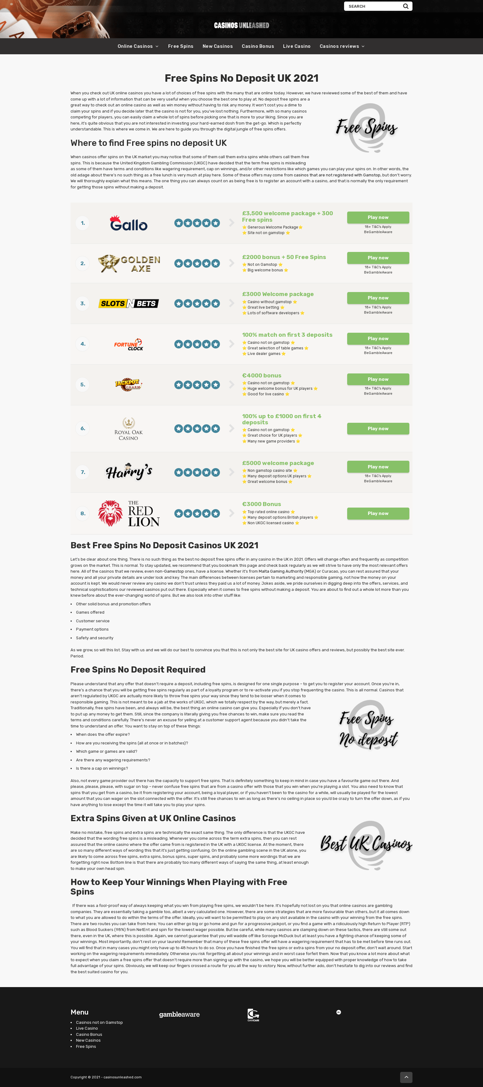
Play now (378, 217)
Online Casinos (135, 46)
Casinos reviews (339, 46)
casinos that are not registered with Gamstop (337, 175)
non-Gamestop (169, 571)
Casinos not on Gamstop (99, 1022)
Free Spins (181, 46)
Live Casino (297, 46)
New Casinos (218, 46)
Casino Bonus (258, 46)
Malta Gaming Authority (281, 571)
